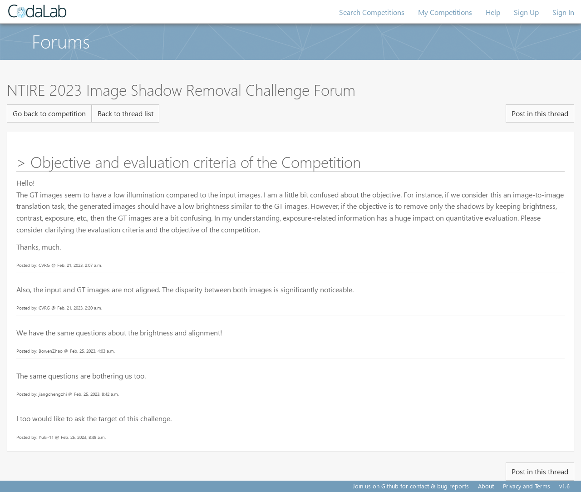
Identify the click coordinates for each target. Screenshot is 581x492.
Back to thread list (125, 113)
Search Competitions (371, 12)
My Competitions (445, 12)
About (486, 486)
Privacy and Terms (526, 486)
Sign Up (526, 12)
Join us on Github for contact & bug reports (411, 486)
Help (493, 12)
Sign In (563, 12)
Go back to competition (49, 113)
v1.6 (564, 486)
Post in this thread (540, 113)
